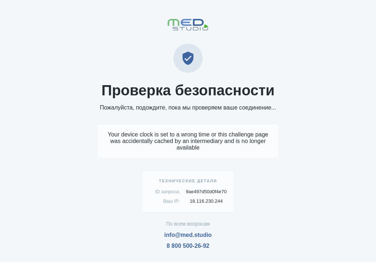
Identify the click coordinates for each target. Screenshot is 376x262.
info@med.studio (188, 235)
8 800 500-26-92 (188, 246)
